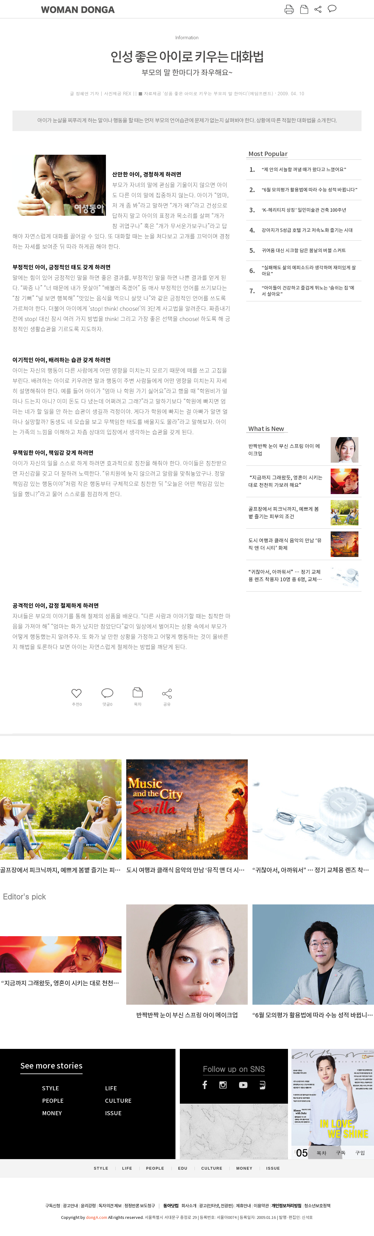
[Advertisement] (105, 548)
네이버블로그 (262, 1085)
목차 (321, 1152)
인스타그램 (223, 1085)
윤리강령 (88, 1206)
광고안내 (70, 1206)
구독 (341, 1152)
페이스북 (205, 1085)
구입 (360, 1152)
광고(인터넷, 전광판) (216, 1206)
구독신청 (52, 1206)
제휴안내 (243, 1206)
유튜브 (243, 1085)
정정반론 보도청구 (139, 1206)
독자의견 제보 (110, 1206)
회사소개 (188, 1206)
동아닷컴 (170, 1206)
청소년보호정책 (317, 1206)
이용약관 (261, 1206)
